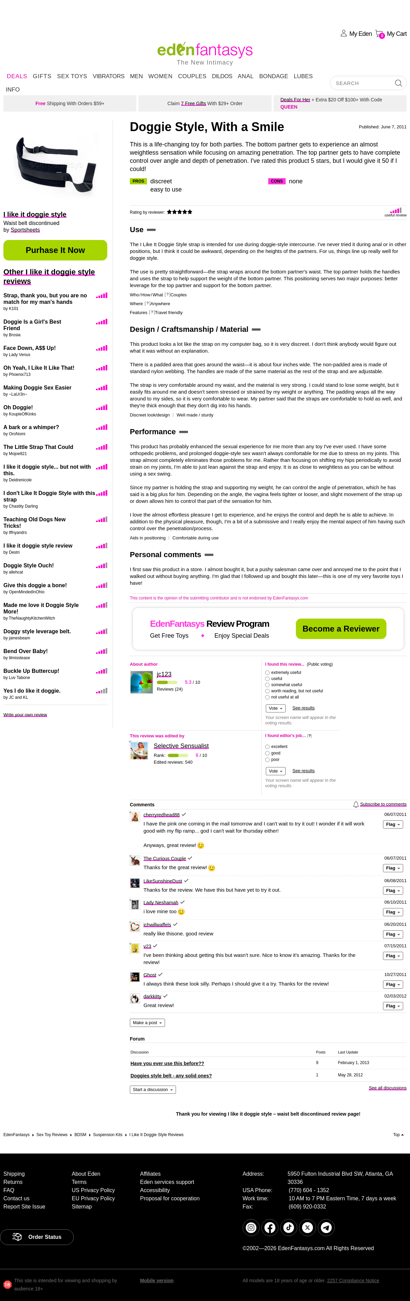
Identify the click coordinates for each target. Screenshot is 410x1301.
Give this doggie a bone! (35, 585)
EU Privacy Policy (93, 1198)
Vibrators (108, 76)
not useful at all (285, 697)
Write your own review (25, 714)
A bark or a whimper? (31, 427)
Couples (192, 76)
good (276, 753)
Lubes (303, 76)
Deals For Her (295, 99)
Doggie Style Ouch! (28, 565)
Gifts (42, 76)
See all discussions (388, 1087)
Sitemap (82, 1207)
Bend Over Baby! (25, 651)
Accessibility (155, 1190)
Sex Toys (72, 76)
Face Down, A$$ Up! (29, 348)
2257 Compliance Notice (353, 1280)
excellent (279, 746)
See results (303, 707)
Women (160, 76)
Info (13, 89)
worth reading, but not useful (297, 691)
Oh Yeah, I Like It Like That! (38, 368)
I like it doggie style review (37, 546)
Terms (79, 1182)
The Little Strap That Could (38, 447)
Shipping (14, 1174)
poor (275, 759)
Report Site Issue (24, 1207)
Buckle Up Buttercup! (31, 671)
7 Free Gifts (193, 103)
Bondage (273, 76)
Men (136, 76)
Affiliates (150, 1174)
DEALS (17, 76)
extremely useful (286, 672)
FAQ (8, 1190)
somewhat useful (286, 684)
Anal (246, 76)
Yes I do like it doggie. (31, 691)
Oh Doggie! (18, 407)
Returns (13, 1182)
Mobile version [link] (157, 1280)
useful (276, 678)
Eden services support (167, 1182)
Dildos (222, 76)
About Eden (86, 1174)
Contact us (16, 1198)
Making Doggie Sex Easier (37, 388)
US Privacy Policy (93, 1190)
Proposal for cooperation (170, 1198)
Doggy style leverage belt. (37, 631)
